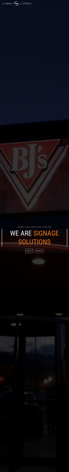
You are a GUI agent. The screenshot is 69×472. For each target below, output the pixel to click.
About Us (29, 251)
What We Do (39, 251)
